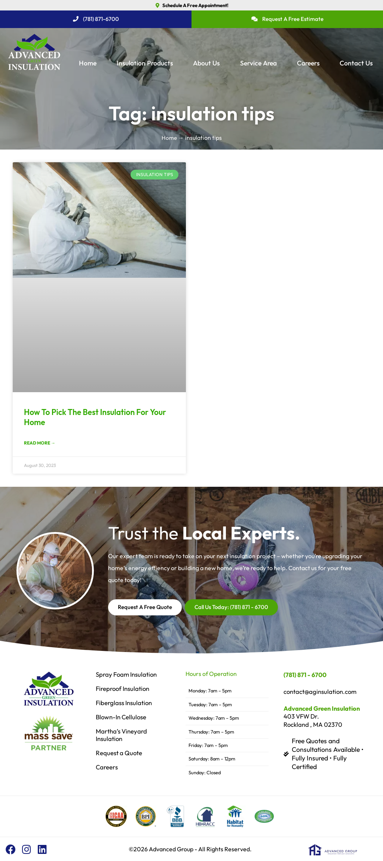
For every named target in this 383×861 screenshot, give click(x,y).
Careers (308, 63)
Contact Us (356, 63)
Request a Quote (119, 753)
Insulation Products (145, 63)
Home (87, 63)
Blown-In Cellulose (123, 717)
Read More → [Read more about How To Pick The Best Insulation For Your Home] (39, 443)
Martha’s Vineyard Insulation (122, 735)
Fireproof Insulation (124, 689)
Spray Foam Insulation (128, 675)
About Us (206, 63)
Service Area (258, 63)
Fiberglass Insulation (125, 703)
